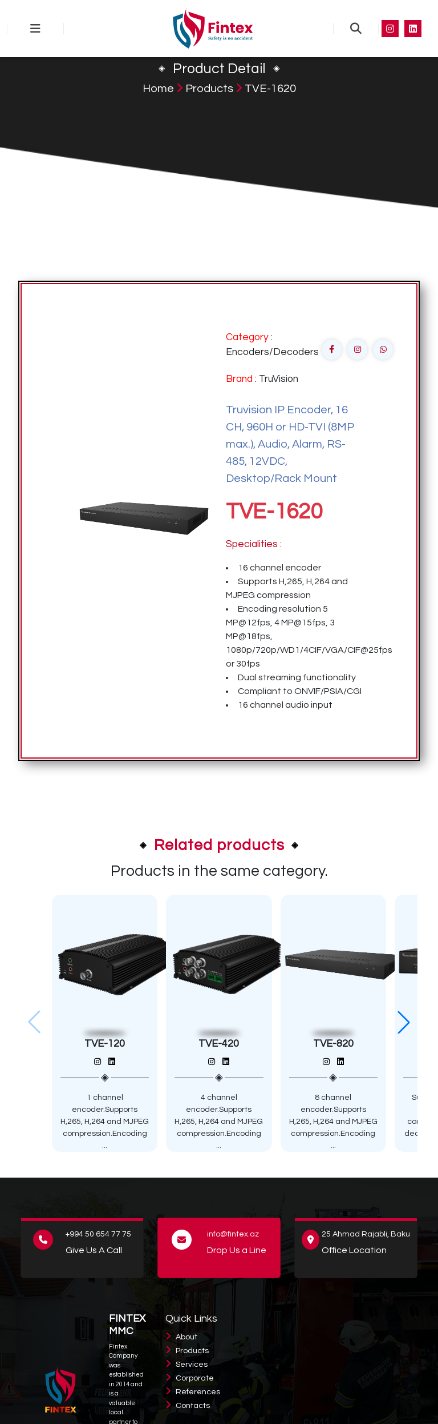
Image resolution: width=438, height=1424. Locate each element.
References (198, 1392)
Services (192, 1365)
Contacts (193, 1406)
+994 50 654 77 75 (98, 1234)
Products (209, 88)
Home (158, 88)
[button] (403, 1022)
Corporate (195, 1378)
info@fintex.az (233, 1234)
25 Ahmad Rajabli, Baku (366, 1234)
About (186, 1337)
